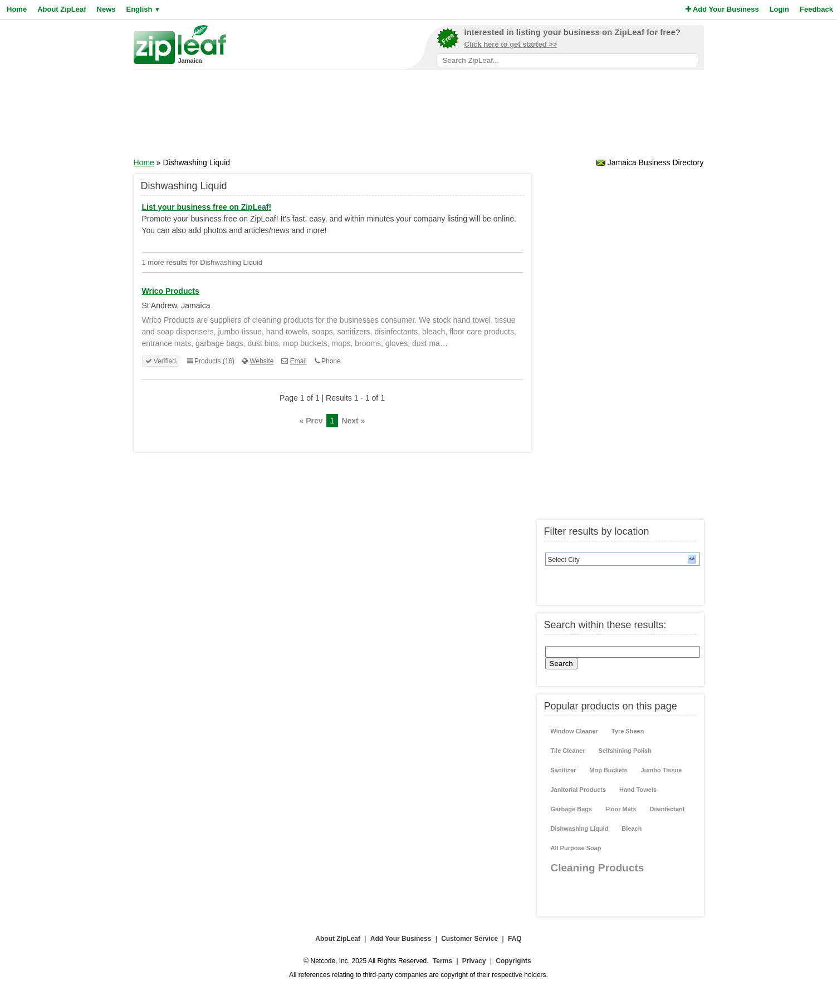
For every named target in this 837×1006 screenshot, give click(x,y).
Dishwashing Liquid (580, 828)
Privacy (474, 961)
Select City (564, 560)
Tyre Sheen (627, 731)
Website (261, 361)
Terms (442, 961)
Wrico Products (170, 291)
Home (17, 9)
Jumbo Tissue (661, 770)
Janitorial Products (578, 789)
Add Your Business (722, 9)
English (143, 9)
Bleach (631, 828)
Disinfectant (667, 809)
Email (298, 361)
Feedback (816, 9)
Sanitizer (563, 770)
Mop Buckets (608, 770)
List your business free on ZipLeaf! (207, 207)
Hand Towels (638, 789)
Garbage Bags (572, 809)
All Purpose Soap (576, 848)
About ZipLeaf (61, 9)
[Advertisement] (419, 117)
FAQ (515, 939)
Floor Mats (621, 809)
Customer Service (469, 939)
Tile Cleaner (568, 750)
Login (779, 9)
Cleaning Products (597, 868)
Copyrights (513, 961)
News (106, 9)
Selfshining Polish (625, 750)
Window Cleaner (574, 731)
